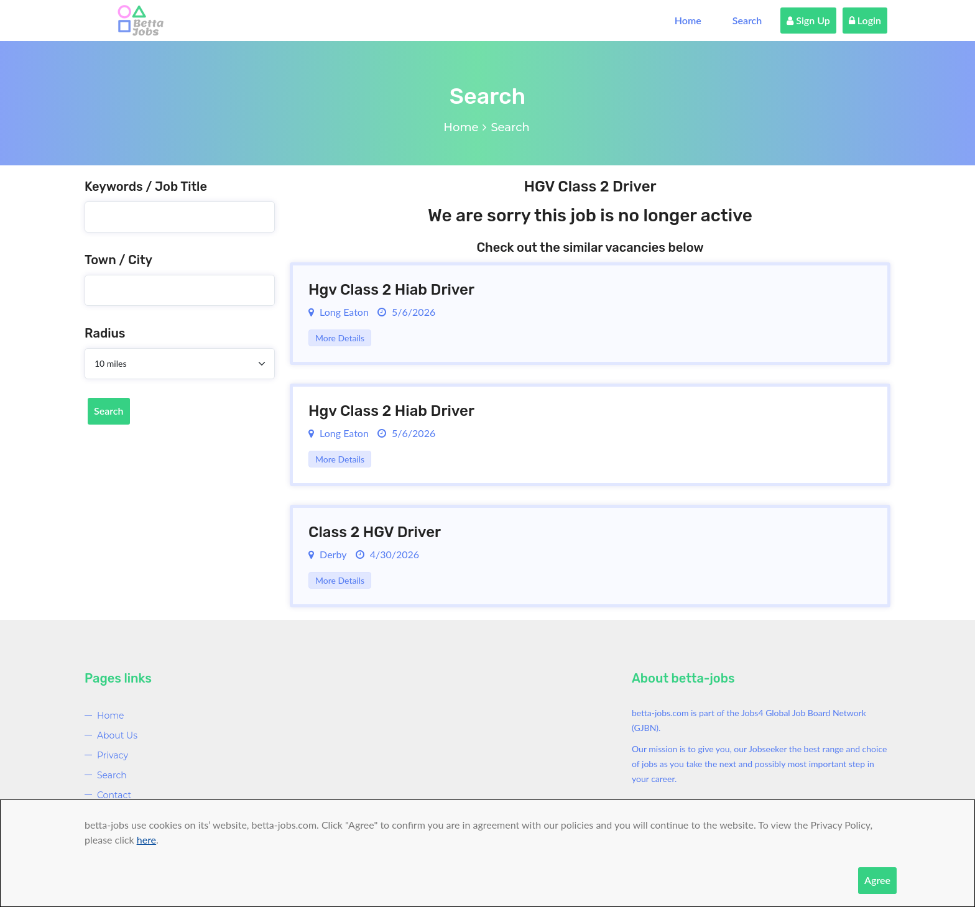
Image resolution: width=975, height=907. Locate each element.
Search (747, 20)
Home (688, 20)
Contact (114, 795)
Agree (877, 880)
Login (865, 20)
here (146, 839)
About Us (117, 735)
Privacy (112, 755)
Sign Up (808, 20)
